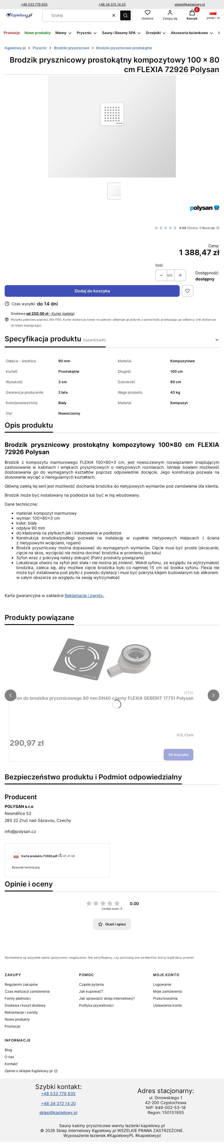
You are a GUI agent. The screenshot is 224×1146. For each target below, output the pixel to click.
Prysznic (40, 48)
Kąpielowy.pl (15, 48)
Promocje (12, 1026)
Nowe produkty (17, 1019)
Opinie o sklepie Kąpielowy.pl (29, 1071)
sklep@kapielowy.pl (190, 4)
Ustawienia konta (167, 1005)
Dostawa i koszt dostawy (25, 1005)
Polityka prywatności (96, 1005)
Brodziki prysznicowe (71, 48)
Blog (8, 1050)
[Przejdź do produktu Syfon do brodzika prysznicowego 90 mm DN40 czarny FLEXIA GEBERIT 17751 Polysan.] (101, 659)
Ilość (159, 265)
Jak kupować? (91, 991)
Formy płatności (18, 998)
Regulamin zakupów (21, 984)
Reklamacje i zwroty (21, 1012)
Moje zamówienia (167, 991)
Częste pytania (91, 984)
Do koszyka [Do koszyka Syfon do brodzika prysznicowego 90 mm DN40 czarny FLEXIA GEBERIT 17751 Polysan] (178, 754)
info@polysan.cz (20, 831)
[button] (125, 15)
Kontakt (11, 1064)
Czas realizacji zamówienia (27, 991)
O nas (9, 1057)
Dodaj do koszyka (92, 290)
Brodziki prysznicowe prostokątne (124, 48)
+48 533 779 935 (34, 4)
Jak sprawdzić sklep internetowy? (107, 998)
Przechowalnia (165, 998)
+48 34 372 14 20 (112, 4)
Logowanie (162, 984)
